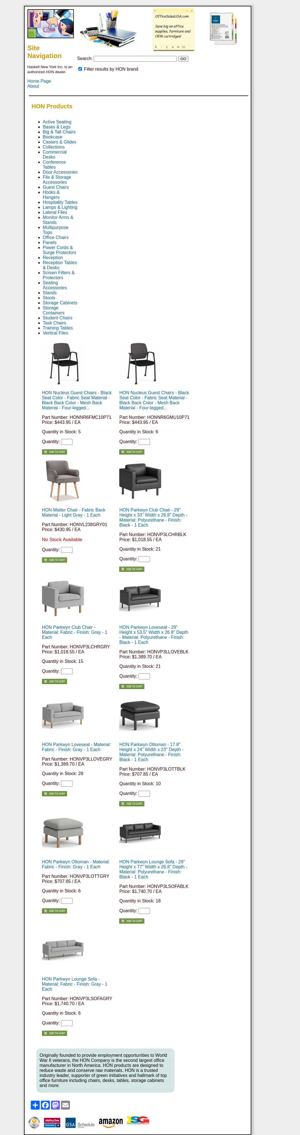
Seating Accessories (55, 285)
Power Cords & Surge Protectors (59, 250)
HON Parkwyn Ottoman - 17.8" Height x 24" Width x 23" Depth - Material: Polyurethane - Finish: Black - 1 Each (151, 752)
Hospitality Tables (60, 202)
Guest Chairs (56, 187)
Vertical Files (55, 333)
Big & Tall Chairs (59, 132)
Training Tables (58, 328)
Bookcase (52, 137)
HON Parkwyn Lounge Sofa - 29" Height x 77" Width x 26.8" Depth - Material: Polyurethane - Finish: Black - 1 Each (153, 869)
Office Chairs (56, 237)
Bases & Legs (57, 127)
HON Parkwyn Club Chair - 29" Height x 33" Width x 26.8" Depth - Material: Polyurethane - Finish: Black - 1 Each (153, 517)
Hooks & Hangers (51, 195)
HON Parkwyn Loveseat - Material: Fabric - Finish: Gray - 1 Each (76, 747)
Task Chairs (54, 323)
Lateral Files (55, 212)
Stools (49, 297)
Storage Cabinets (60, 302)
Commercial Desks (55, 154)
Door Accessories (60, 172)
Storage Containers (53, 310)
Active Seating (57, 122)
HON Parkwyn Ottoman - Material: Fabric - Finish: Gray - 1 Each (76, 864)
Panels (50, 242)
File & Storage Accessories (57, 180)
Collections (54, 147)
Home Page (39, 81)
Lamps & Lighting (60, 207)
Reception (53, 257)
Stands (50, 292)
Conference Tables (54, 164)
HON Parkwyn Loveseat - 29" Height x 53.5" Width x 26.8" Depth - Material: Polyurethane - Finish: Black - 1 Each (153, 635)
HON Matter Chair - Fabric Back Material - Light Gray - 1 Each (74, 512)
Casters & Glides (59, 142)
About (33, 86)
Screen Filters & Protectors (59, 275)
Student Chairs (57, 318)
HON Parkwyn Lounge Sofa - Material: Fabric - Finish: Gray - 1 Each (74, 984)
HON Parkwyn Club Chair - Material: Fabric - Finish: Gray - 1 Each (74, 632)
